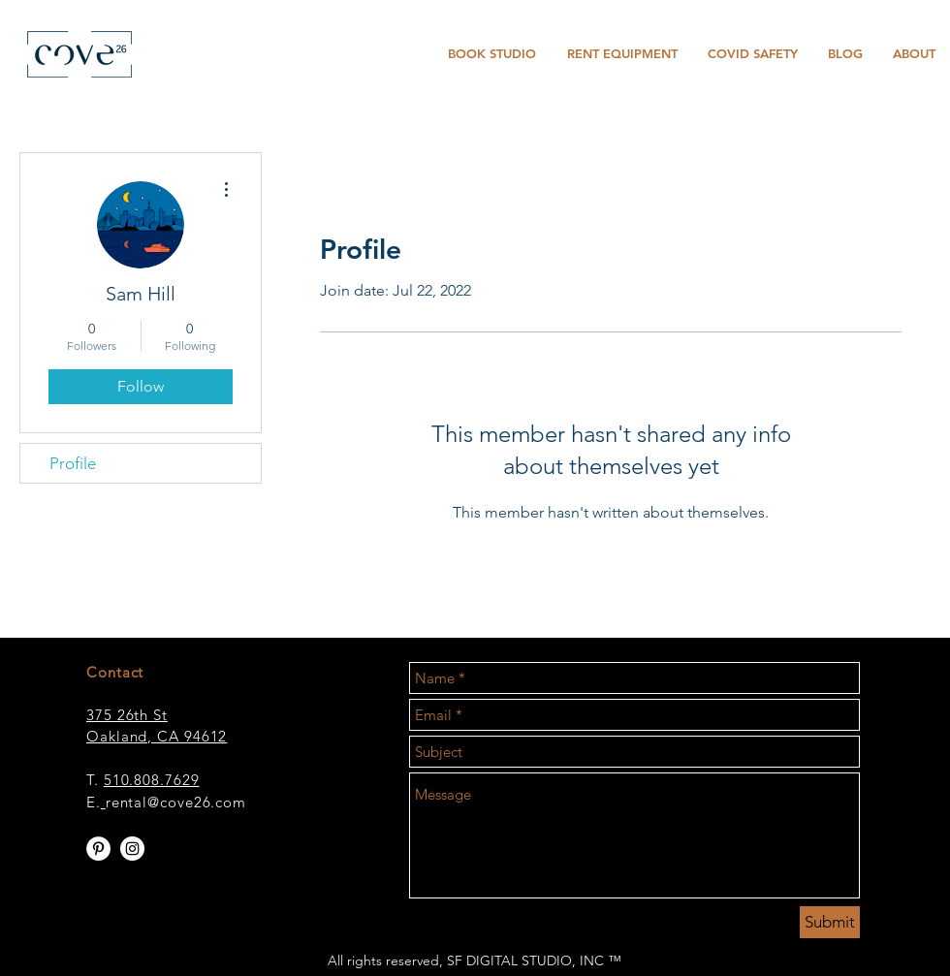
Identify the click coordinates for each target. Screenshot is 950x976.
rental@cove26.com (176, 802)
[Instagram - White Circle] (132, 848)
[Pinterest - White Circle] (98, 848)
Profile (72, 463)
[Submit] (830, 922)
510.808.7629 (152, 780)
